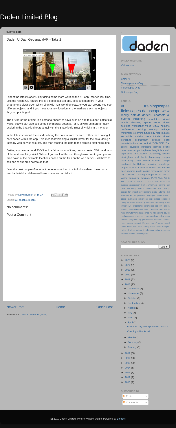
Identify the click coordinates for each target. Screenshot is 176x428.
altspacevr (142, 153)
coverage (134, 147)
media (167, 209)
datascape (151, 111)
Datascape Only (130, 92)
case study (131, 188)
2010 (128, 382)
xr (147, 233)
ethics (123, 199)
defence (156, 140)
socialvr (139, 136)
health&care (139, 164)
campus (166, 157)
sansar (130, 223)
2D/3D (154, 143)
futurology (149, 132)
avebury (153, 129)
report (123, 223)
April (130, 322)
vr (122, 106)
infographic (138, 206)
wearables (165, 230)
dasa (123, 160)
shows (160, 223)
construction (150, 188)
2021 (128, 269)
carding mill (164, 185)
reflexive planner (162, 219)
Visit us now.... (129, 65)
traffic (158, 226)
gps (152, 202)
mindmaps (139, 213)
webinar (132, 233)
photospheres (144, 150)
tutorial (157, 136)
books (144, 157)
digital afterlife (158, 192)
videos (139, 230)
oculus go (125, 216)
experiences (154, 199)
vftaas (132, 230)
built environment (149, 185)
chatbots (159, 115)
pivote (139, 171)
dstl (168, 192)
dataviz (135, 115)
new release (163, 167)
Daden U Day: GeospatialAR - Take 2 (147, 326)
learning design (128, 209)
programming (135, 219)
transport (166, 226)
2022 (128, 265)
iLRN (167, 202)
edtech (146, 160)
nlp (154, 213)
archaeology (155, 153)
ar (16, 199)
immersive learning (151, 147)
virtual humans (161, 125)
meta (123, 213)
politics (146, 171)
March (131, 337)
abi (149, 181)
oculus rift (132, 150)
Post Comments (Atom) (34, 314)
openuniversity (128, 171)
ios (156, 206)
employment (139, 195)
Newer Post (15, 307)
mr (151, 213)
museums (151, 167)
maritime (154, 209)
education (156, 160)
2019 (128, 279)
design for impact (129, 192)
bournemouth (141, 140)
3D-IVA (154, 178)
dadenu (23, 199)
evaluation (132, 199)
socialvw (130, 174)
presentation (157, 171)
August (132, 307)
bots (168, 181)
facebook (131, 202)
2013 (128, 372)
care (123, 188)
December (134, 288)
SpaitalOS (138, 181)
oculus (167, 213)
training (142, 129)
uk (128, 230)
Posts (127, 396)
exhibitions (143, 199)
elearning (138, 132)
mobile (32, 199)
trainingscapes (157, 106)
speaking (140, 174)
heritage (165, 129)
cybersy (166, 188)
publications (147, 219)
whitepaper (138, 125)
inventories (149, 206)
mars (161, 209)
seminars (150, 223)
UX (145, 181)
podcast (154, 216)
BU (122, 181)
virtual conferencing (151, 230)
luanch (147, 209)
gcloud (147, 202)
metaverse (127, 132)
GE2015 (128, 181)
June (131, 317)
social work (132, 226)
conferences (128, 129)
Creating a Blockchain (139, 331)
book (137, 157)
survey (146, 226)
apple (162, 181)
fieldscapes (131, 111)
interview (152, 164)
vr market (165, 174)
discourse (137, 143)
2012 (128, 377)
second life (140, 223)
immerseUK (126, 206)
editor (138, 160)
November (134, 293)
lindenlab (139, 209)
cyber (159, 188)
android (155, 181)
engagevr (151, 195)
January (132, 347)
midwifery (130, 213)
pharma (147, 216)
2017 (128, 353)
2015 (128, 363)
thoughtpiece (157, 150)
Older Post (104, 307)
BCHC (167, 178)
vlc (156, 174)
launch (167, 206)
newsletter (154, 119)
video (148, 125)
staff (140, 226)
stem (148, 136)
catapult (140, 188)
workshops (141, 233)
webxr (156, 122)
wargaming (134, 178)
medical (147, 143)
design (131, 160)
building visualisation (130, 185)
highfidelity (159, 202)
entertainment (163, 195)
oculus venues (136, 216)
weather (124, 233)
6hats (160, 178)
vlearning (136, 122)
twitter (123, 230)
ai (168, 115)
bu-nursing (154, 157)
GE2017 (163, 143)
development (145, 192)
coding (124, 147)
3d (134, 153)
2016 (128, 358)
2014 (128, 367)
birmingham (127, 157)
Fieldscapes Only (130, 87)
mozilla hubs (163, 132)
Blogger (121, 418)
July (130, 312)
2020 (128, 274)
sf (155, 223)
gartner (139, 202)
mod (147, 213)
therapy (150, 174)
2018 (128, 284)
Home (60, 307)
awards (166, 153)
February (133, 342)
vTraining (139, 118)
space (147, 122)
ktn (161, 206)
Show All (126, 78)
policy (161, 216)
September (134, 303)
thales (152, 226)
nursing (160, 213)
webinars (145, 178)
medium (133, 167)
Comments (130, 402)
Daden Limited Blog (29, 17)
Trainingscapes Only (132, 83)
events (125, 118)
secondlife (126, 136)
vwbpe (124, 178)
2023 (128, 260)
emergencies (126, 195)
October (132, 298)
